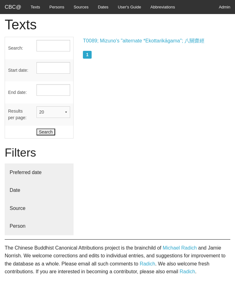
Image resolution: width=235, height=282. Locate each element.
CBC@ (13, 7)
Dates (103, 7)
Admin (224, 7)
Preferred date (25, 172)
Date (15, 190)
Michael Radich (180, 247)
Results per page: (17, 114)
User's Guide (129, 7)
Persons (57, 7)
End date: (17, 92)
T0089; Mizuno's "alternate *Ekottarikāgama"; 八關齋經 (143, 40)
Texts (35, 7)
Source (18, 208)
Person (18, 226)
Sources (81, 7)
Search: (15, 48)
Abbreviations (163, 7)
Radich (147, 263)
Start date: (18, 70)
